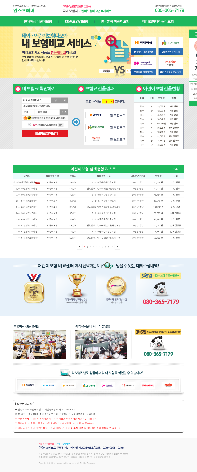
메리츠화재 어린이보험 (170, 72)
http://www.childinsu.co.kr (63, 463)
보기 (60, 125)
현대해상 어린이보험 (143, 51)
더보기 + (177, 168)
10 (111, 247)
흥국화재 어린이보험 (143, 72)
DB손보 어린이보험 (171, 51)
